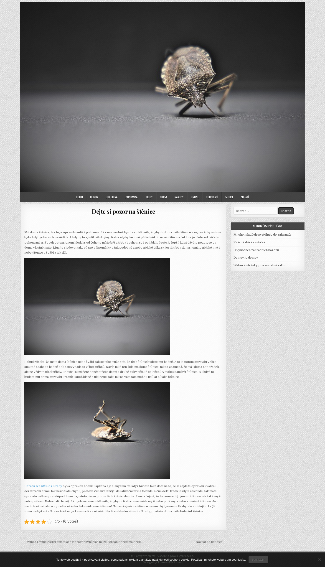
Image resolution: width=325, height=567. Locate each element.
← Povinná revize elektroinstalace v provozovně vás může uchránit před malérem (81, 542)
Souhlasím (258, 559)
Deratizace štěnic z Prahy (43, 486)
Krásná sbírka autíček (249, 242)
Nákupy (179, 197)
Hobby (149, 197)
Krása (163, 197)
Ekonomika (131, 197)
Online (195, 197)
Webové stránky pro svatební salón (259, 265)
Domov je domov (246, 257)
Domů (79, 197)
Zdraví (245, 197)
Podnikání (212, 197)
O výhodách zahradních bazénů (256, 250)
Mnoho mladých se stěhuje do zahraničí (262, 234)
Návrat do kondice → (211, 542)
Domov (94, 197)
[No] (319, 559)
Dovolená (111, 197)
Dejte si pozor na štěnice (123, 211)
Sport (229, 197)
